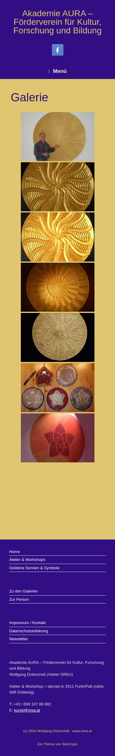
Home (14, 551)
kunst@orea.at (27, 710)
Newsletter (18, 639)
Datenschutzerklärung (28, 631)
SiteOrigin (70, 744)
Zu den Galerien (23, 591)
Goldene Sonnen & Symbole (34, 568)
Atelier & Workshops (27, 559)
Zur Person (19, 599)
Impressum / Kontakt (27, 622)
